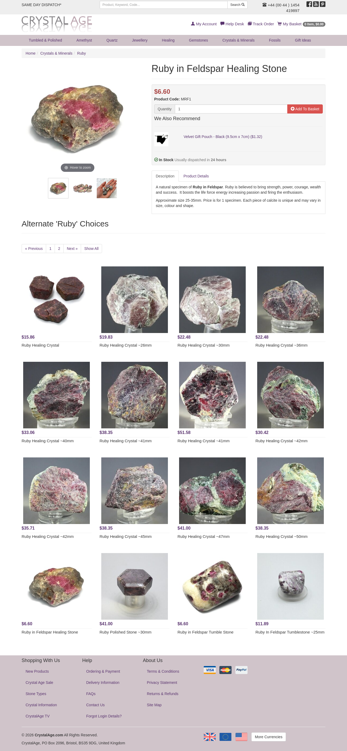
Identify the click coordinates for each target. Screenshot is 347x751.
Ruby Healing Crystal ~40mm (48, 441)
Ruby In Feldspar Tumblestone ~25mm (290, 632)
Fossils (275, 40)
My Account (204, 24)
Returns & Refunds (162, 694)
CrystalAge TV (38, 716)
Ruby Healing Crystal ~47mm (203, 536)
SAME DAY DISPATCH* (41, 5)
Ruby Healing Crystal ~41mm (126, 441)
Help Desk (232, 24)
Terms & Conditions (163, 671)
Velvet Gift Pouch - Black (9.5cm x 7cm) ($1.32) (223, 137)
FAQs (91, 694)
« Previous (34, 248)
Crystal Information (41, 705)
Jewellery (139, 40)
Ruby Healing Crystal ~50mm (282, 536)
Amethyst (84, 40)
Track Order (261, 24)
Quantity (165, 109)
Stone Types (36, 694)
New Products (37, 671)
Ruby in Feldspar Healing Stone (50, 632)
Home (30, 53)
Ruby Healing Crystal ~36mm (282, 345)
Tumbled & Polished (45, 40)
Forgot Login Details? (104, 716)
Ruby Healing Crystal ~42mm (282, 441)
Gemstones (198, 40)
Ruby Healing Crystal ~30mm (203, 345)
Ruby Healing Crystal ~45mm (126, 536)
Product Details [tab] (196, 176)
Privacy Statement (162, 682)
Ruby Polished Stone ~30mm (126, 632)
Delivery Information (103, 682)
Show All (91, 248)
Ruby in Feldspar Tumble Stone (205, 632)
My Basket (301, 24)
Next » (72, 248)
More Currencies (268, 737)
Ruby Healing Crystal (40, 345)
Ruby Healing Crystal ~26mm (126, 345)
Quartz (112, 40)
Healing (168, 40)
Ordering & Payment (103, 671)
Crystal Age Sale (39, 682)
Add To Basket (305, 109)
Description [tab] (165, 176)
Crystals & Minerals (239, 40)
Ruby (81, 53)
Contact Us (95, 705)
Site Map (154, 705)
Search (237, 5)
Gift (303, 40)
